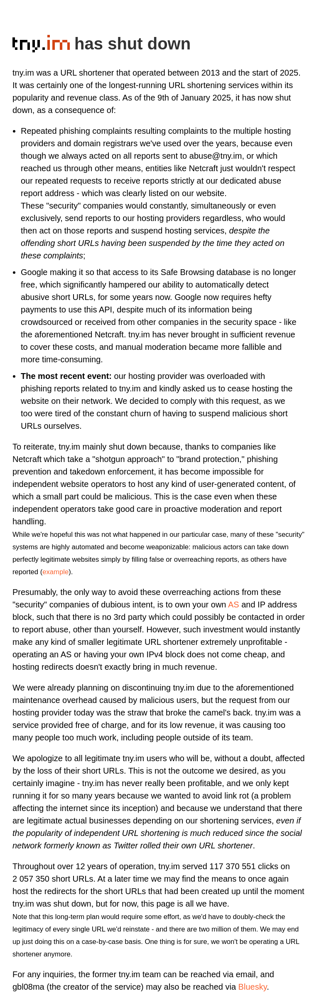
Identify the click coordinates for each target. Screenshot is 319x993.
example (55, 572)
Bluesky (252, 986)
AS (233, 604)
